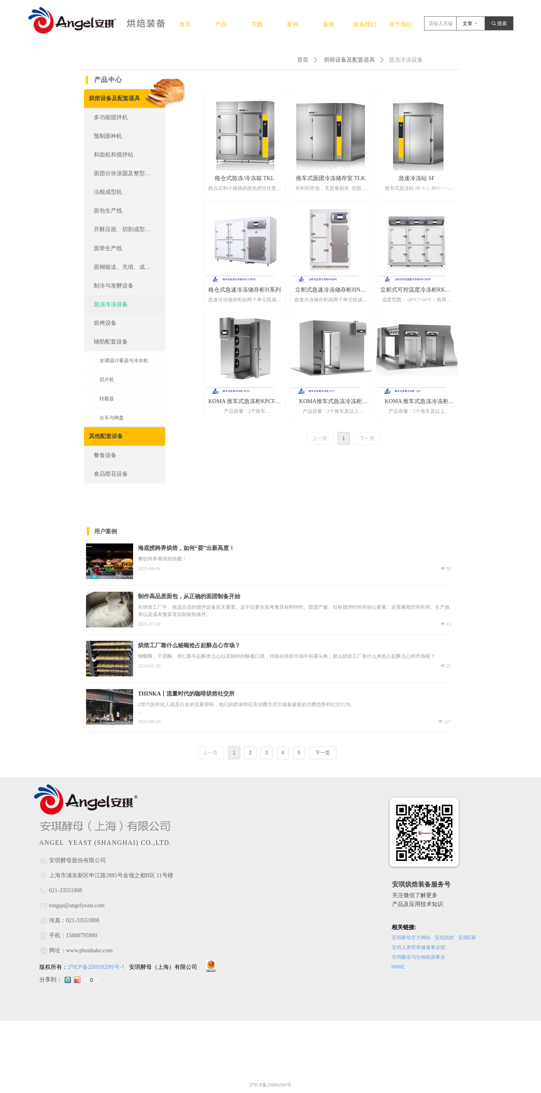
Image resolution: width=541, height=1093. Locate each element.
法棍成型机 (108, 192)
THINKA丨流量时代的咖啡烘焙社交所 (186, 694)
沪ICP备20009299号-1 (97, 967)
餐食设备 (105, 455)
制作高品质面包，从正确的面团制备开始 (189, 596)
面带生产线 (108, 248)
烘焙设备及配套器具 (349, 60)
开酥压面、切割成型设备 (125, 229)
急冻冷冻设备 (111, 304)
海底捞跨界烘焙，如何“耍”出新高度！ (186, 548)
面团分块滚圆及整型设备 (125, 173)
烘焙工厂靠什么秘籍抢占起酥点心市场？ (189, 645)
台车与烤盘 (111, 418)
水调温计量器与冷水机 (123, 360)
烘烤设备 (105, 323)
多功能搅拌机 (111, 117)
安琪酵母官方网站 (411, 938)
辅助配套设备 (111, 342)
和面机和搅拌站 (114, 155)
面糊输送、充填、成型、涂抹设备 (129, 267)
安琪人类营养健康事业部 (418, 947)
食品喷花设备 (111, 474)
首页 (302, 60)
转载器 (106, 399)
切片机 (106, 379)
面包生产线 (108, 211)
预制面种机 (108, 136)
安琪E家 (467, 938)
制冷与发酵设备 (114, 286)
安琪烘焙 (445, 938)
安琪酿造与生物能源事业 (418, 957)
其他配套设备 (106, 436)
